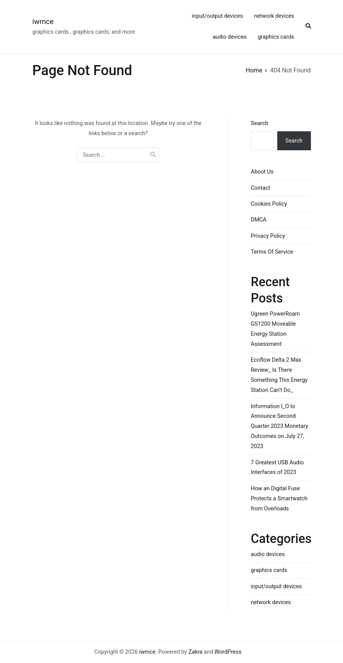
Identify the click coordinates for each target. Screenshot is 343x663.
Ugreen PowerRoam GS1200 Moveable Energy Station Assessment (275, 329)
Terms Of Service (272, 252)
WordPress (227, 652)
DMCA (259, 219)
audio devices (230, 37)
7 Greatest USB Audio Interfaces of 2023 (277, 467)
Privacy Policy (268, 236)
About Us (262, 171)
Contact (260, 188)
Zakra (195, 652)
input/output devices (217, 16)
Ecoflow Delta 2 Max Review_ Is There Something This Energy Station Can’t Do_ (279, 375)
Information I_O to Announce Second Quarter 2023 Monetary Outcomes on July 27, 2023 (279, 426)
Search (259, 123)
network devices (274, 16)
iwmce (43, 21)
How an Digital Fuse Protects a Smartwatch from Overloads (279, 498)
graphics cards (276, 37)
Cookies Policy (269, 204)
